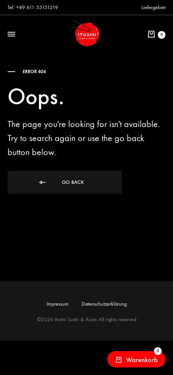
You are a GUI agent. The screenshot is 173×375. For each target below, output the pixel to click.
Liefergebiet (153, 7)
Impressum (58, 304)
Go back (61, 182)
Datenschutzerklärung (104, 304)
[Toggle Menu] (11, 34)
